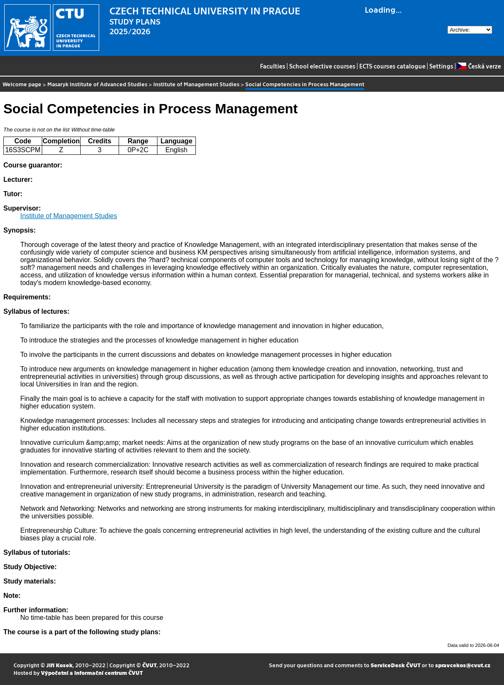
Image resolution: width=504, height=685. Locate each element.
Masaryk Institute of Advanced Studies (97, 84)
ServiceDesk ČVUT (395, 665)
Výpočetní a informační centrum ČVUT (92, 672)
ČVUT (149, 665)
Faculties (272, 66)
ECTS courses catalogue (392, 66)
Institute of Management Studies (196, 84)
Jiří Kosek (59, 665)
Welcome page (22, 84)
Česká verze (479, 66)
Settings (441, 66)
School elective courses (322, 66)
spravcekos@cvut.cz (462, 665)
